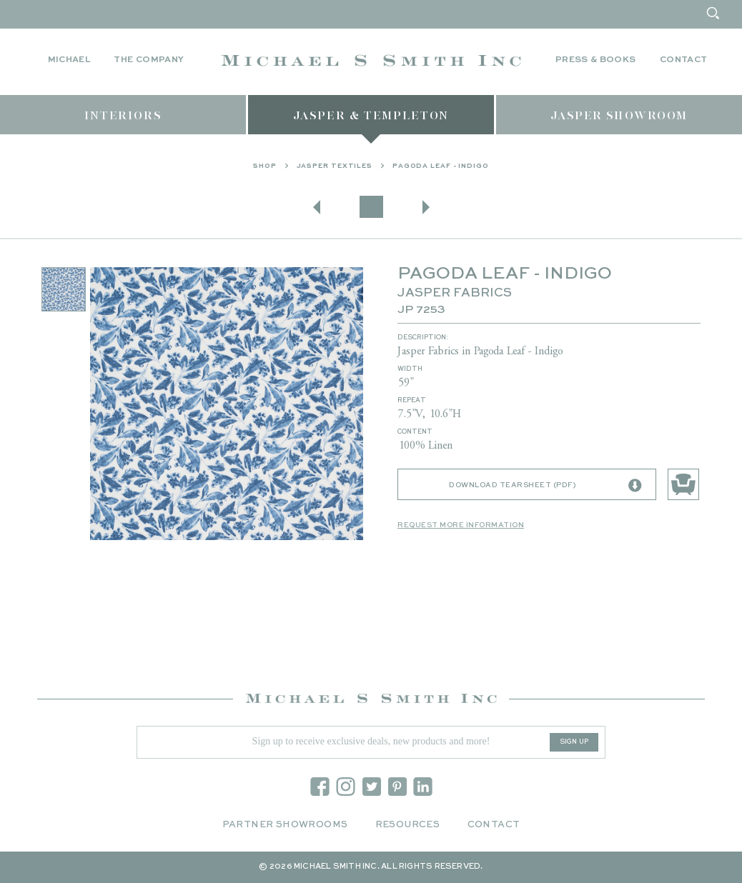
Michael (69, 60)
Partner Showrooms (285, 824)
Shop (265, 166)
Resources (407, 824)
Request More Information (460, 525)
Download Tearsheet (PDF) (545, 486)
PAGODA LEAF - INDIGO (440, 166)
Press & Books (595, 60)
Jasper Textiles (335, 166)
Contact (684, 60)
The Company (149, 60)
